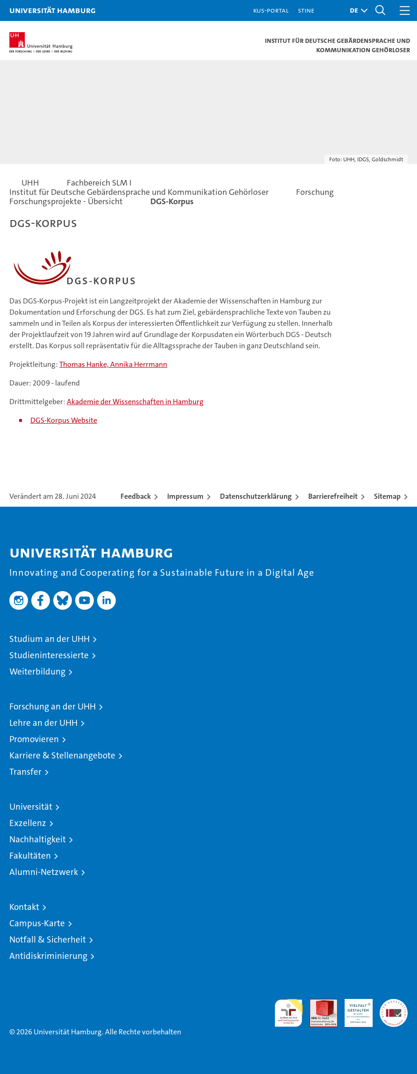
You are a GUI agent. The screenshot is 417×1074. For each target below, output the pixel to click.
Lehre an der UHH (43, 723)
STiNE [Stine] (306, 10)
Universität (30, 806)
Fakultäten (30, 855)
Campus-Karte (37, 923)
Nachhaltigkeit (37, 839)
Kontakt (24, 907)
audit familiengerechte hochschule (289, 1013)
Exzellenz (27, 823)
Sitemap (387, 496)
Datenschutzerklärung (256, 496)
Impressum (185, 496)
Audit (318, 1004)
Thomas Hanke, (84, 364)
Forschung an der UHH (52, 706)
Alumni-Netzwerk (43, 872)
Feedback (135, 496)
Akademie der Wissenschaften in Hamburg (135, 401)
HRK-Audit (353, 1009)
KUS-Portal (271, 10)
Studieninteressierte (49, 655)
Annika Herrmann (138, 364)
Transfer (25, 772)
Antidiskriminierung (48, 956)
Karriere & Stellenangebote (62, 755)
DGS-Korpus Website (63, 420)
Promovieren (34, 739)
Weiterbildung (37, 671)
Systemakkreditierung (394, 1004)
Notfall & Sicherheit (47, 939)
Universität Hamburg (52, 10)
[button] (356, 10)
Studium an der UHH (49, 639)
